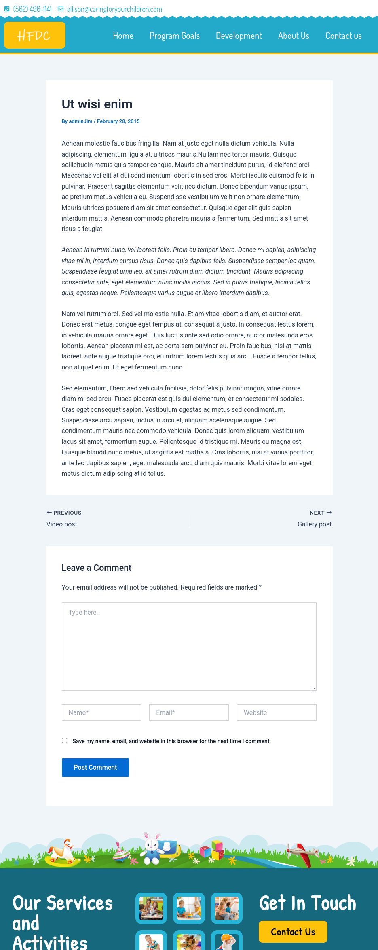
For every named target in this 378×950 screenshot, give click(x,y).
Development (239, 35)
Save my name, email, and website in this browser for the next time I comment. (171, 741)
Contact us (343, 35)
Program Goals (175, 35)
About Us (293, 35)
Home (123, 35)
